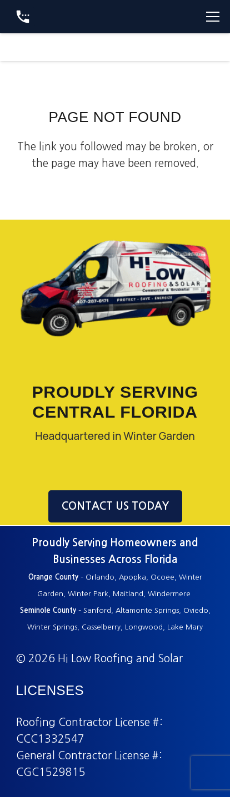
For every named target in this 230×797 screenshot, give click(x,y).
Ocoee (162, 577)
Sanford (97, 610)
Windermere (170, 593)
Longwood (144, 627)
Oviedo (195, 610)
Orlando (100, 577)
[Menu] (213, 17)
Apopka (132, 577)
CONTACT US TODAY (115, 506)
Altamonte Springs (147, 610)
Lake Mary (185, 627)
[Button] (23, 16)
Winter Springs (52, 627)
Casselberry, (102, 627)
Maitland (128, 593)
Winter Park (88, 593)
